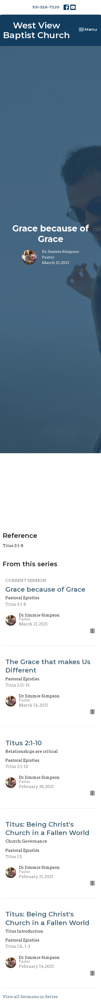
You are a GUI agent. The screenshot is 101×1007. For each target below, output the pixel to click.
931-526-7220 (46, 7)
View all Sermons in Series (30, 996)
